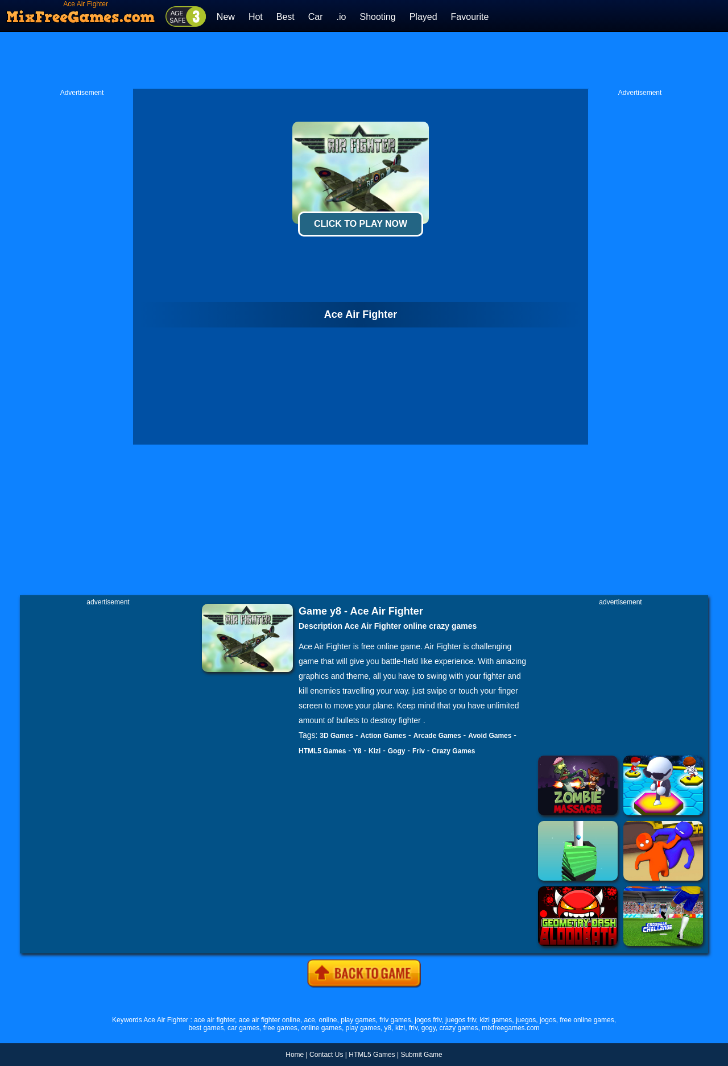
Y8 (357, 751)
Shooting (377, 17)
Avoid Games (489, 736)
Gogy (397, 751)
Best (285, 17)
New (226, 17)
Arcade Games (437, 736)
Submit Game (421, 1055)
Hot (256, 17)
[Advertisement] (364, 60)
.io (341, 17)
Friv (418, 751)
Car (315, 17)
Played (423, 17)
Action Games (384, 736)
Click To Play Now (360, 224)
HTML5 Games (322, 751)
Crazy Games (453, 751)
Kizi (374, 751)
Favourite (470, 17)
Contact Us (326, 1055)
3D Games (336, 736)
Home (295, 1055)
